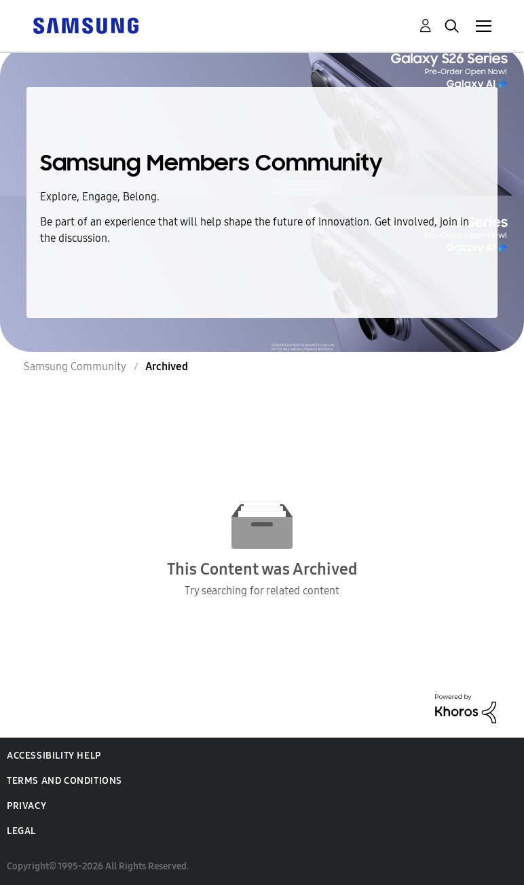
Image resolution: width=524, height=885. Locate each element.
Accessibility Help (54, 755)
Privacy (26, 806)
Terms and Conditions (64, 781)
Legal (21, 831)
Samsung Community (75, 366)
